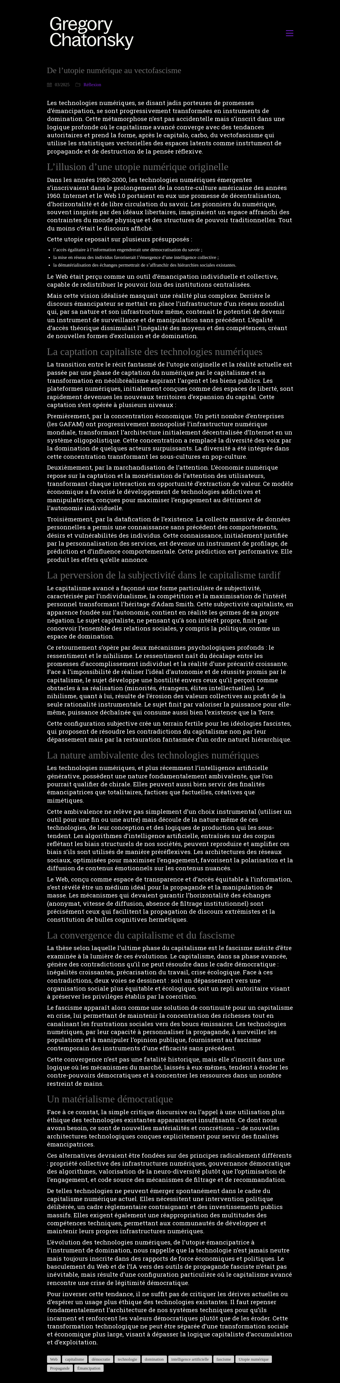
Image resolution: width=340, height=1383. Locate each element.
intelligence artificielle (190, 1359)
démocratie (101, 1359)
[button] (289, 33)
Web (54, 1359)
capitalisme (74, 1359)
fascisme (224, 1359)
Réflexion (92, 84)
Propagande (60, 1368)
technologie (127, 1359)
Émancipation (88, 1368)
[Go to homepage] (93, 33)
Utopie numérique (254, 1359)
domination (154, 1359)
